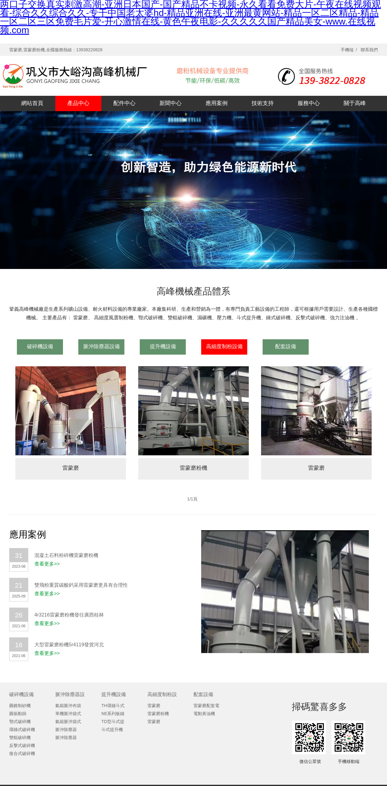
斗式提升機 (112, 729)
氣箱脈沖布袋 (68, 705)
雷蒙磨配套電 (206, 705)
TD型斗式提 (112, 721)
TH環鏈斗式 (112, 705)
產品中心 (78, 103)
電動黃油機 (204, 713)
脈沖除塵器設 (70, 694)
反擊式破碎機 (22, 745)
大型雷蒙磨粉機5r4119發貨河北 (69, 644)
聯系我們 (369, 49)
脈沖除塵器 (66, 729)
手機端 (347, 49)
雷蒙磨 (70, 468)
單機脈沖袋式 (68, 713)
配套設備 (285, 346)
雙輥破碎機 (20, 737)
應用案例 (216, 103)
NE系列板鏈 (112, 713)
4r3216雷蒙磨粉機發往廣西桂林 (69, 614)
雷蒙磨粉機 (193, 468)
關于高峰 (355, 103)
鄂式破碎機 (20, 721)
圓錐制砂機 (20, 705)
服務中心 (309, 103)
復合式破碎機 (22, 753)
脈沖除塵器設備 (101, 346)
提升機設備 (163, 346)
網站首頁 (32, 103)
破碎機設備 (40, 346)
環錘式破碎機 (22, 729)
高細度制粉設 (162, 694)
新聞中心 (170, 103)
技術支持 (263, 103)
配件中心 (124, 103)
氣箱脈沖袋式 (68, 721)
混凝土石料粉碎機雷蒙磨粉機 (66, 555)
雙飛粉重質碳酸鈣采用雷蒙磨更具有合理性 (81, 585)
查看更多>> (47, 563)
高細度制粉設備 (224, 346)
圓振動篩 (17, 713)
